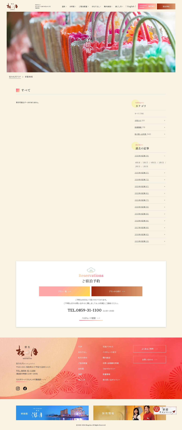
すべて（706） (139, 113)
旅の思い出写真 (141, 134)
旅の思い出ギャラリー (111, 379)
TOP (80, 346)
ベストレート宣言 (109, 352)
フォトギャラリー (109, 368)
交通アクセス (108, 346)
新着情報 (106, 374)
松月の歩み (82, 357)
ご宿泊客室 (83, 6)
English (130, 6)
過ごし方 (118, 6)
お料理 (72, 6)
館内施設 (107, 6)
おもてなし (96, 6)
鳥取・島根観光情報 (111, 363)
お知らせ (138, 120)
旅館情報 (138, 127)
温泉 (63, 6)
